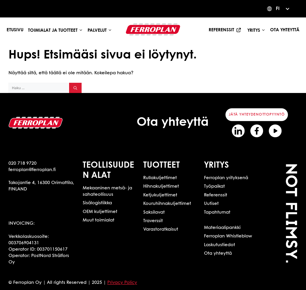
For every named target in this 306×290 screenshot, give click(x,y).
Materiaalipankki (222, 228)
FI (278, 8)
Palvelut (101, 30)
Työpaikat (214, 186)
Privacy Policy (122, 282)
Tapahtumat (217, 212)
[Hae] (75, 88)
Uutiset (211, 203)
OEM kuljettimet (100, 212)
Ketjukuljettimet (160, 195)
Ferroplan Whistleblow (228, 236)
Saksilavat (154, 212)
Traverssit (153, 221)
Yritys (257, 30)
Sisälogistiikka (97, 203)
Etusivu (15, 30)
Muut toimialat (98, 220)
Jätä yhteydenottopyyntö (257, 114)
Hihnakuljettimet (161, 186)
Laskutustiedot (219, 245)
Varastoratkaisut (160, 229)
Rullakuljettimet (160, 178)
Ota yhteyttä (284, 30)
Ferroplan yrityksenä (226, 178)
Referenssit (221, 30)
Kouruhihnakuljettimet (167, 203)
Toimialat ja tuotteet (56, 30)
